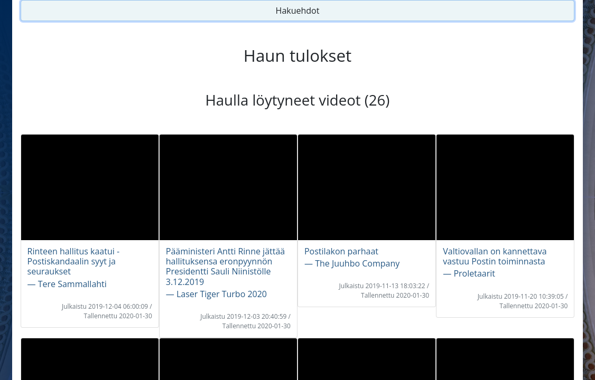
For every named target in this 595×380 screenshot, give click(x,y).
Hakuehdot (298, 10)
